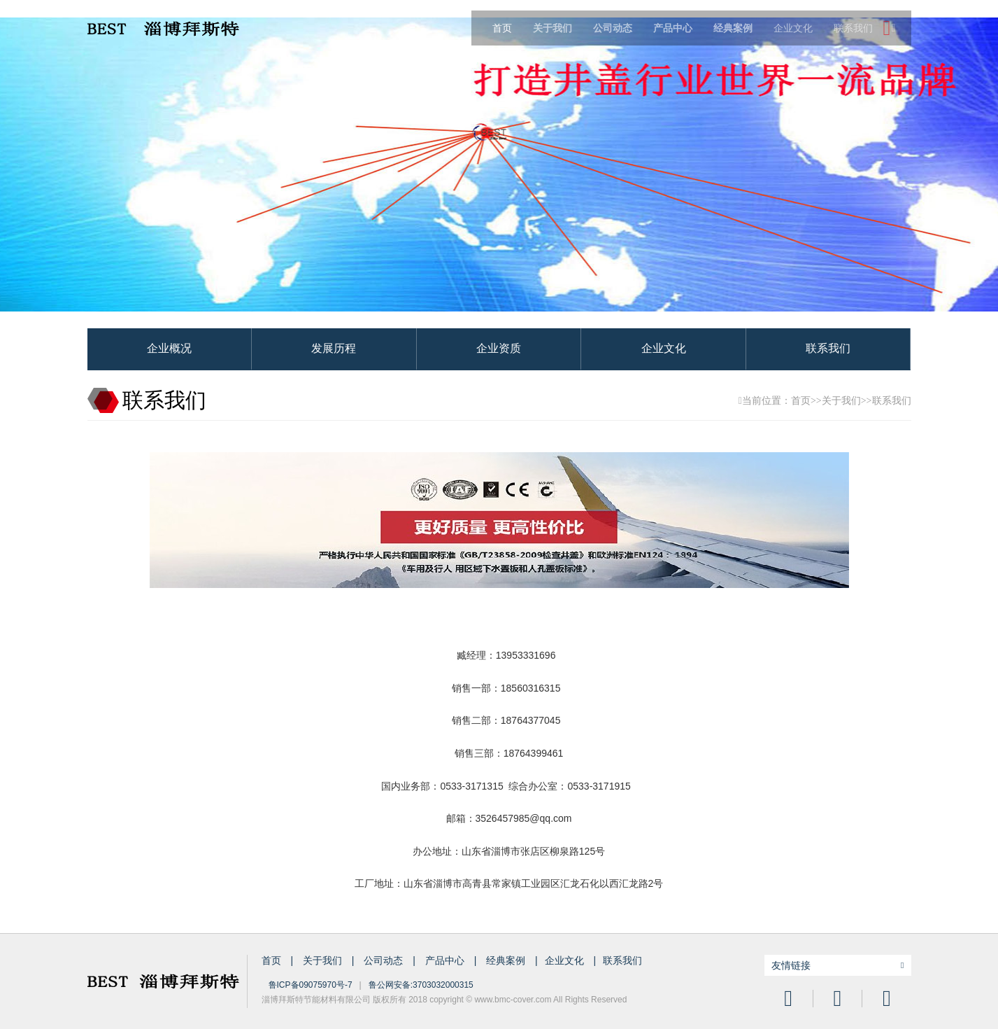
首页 (502, 28)
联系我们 (853, 28)
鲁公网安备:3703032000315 (421, 985)
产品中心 (446, 960)
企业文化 (793, 28)
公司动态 (385, 960)
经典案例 (507, 960)
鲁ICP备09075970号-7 (310, 985)
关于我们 (841, 400)
